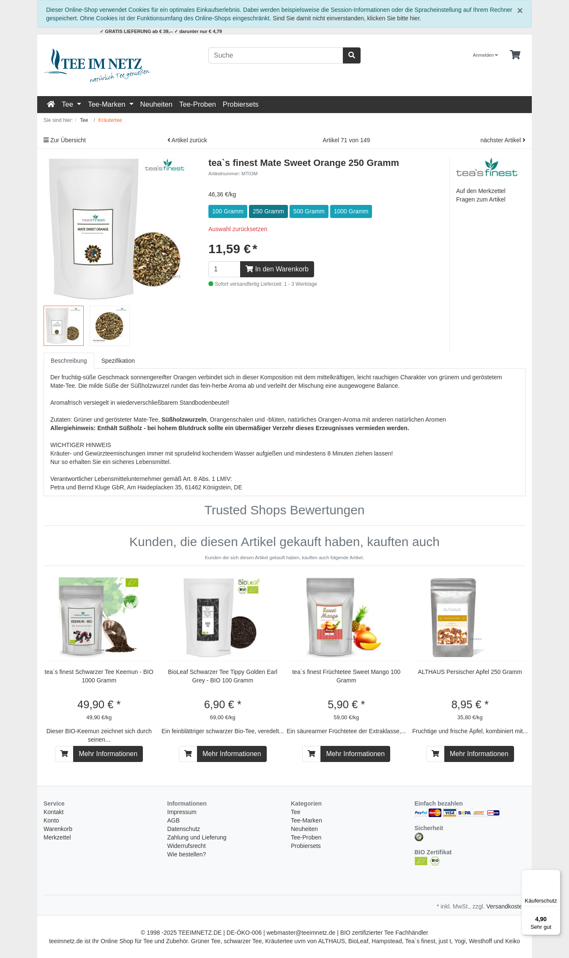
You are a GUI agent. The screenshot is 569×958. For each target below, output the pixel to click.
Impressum (182, 812)
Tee (68, 104)
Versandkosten (505, 906)
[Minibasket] (515, 55)
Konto (51, 820)
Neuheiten (156, 104)
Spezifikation (118, 360)
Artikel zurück (187, 140)
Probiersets (241, 104)
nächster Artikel (502, 140)
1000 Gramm (351, 211)
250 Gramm (268, 211)
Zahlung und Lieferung (197, 837)
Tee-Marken (107, 104)
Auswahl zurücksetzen (237, 229)
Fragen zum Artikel (481, 199)
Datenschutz (183, 828)
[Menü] (555, 875)
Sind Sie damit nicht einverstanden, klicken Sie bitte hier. (347, 18)
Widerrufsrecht (186, 845)
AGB (173, 820)
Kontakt (53, 812)
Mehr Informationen (108, 753)
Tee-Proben (197, 104)
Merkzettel (57, 837)
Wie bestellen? (186, 854)
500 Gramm (309, 211)
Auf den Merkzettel (481, 191)
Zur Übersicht (65, 140)
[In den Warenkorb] (64, 754)
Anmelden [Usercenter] (485, 55)
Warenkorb (58, 828)
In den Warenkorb (277, 269)
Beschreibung (69, 360)
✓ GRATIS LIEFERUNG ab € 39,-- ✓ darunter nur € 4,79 (161, 31)
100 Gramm (227, 211)
